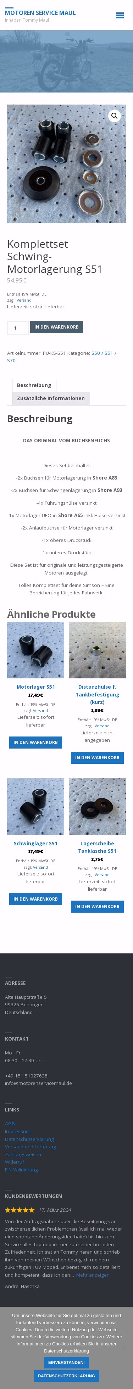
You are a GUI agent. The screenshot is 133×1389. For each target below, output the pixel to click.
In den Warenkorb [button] (35, 742)
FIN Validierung (21, 1169)
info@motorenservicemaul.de (38, 1083)
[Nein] (124, 1347)
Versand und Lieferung (30, 1146)
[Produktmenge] (18, 328)
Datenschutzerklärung (29, 1139)
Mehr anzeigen (93, 1275)
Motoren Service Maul (40, 12)
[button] (114, 116)
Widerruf (14, 1162)
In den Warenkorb (56, 327)
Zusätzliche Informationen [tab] (51, 398)
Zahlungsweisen (23, 1154)
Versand (24, 300)
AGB (10, 1123)
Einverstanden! (66, 1362)
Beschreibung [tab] (34, 385)
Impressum (18, 1131)
